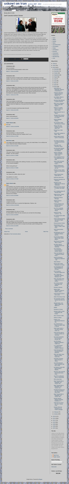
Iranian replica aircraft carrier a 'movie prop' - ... (59, 137)
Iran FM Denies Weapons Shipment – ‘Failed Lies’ (59, 342)
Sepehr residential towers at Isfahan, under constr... (58, 154)
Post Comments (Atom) (15, 234)
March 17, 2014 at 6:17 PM (12, 94)
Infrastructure (56, 54)
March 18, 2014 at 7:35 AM (12, 155)
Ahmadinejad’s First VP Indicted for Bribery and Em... (59, 234)
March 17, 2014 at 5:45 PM (12, 71)
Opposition (28, 60)
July (55, 78)
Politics (54, 48)
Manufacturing (56, 56)
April (55, 84)
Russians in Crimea (58, 309)
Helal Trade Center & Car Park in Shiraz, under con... (58, 329)
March (55, 86)
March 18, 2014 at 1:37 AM (12, 136)
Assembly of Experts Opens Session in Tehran (58, 360)
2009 (54, 424)
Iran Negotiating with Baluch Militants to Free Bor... (58, 268)
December (56, 69)
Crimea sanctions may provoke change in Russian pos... (59, 205)
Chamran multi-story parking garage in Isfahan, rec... (58, 94)
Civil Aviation (55, 46)
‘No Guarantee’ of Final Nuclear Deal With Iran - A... (59, 300)
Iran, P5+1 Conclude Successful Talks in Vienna (58, 209)
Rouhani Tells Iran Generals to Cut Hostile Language (58, 408)
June (55, 80)
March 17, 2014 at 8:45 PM (12, 118)
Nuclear (54, 41)
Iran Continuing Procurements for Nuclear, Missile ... (58, 250)
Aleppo (55, 307)
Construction (55, 53)
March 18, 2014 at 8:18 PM (12, 225)
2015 (54, 65)
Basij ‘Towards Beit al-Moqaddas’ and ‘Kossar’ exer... (59, 382)
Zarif (31, 60)
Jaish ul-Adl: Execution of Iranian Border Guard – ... (59, 162)
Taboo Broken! (57, 261)
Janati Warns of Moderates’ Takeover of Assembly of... (59, 89)
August (56, 77)
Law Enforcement (56, 44)
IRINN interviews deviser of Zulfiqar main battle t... (59, 188)
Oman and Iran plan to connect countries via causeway (59, 334)
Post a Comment (9, 228)
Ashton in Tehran (57, 317)
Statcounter (54, 466)
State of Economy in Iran (59, 296)
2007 (54, 428)
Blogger (40, 479)
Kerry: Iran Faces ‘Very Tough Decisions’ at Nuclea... (59, 280)
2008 (54, 426)
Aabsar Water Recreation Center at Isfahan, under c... (59, 290)
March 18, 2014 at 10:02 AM (12, 205)
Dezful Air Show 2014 (59, 177)
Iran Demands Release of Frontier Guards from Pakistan (59, 149)
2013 (54, 416)
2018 (54, 63)
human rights (10, 60)
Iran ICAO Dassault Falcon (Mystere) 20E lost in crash (59, 364)
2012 (54, 418)
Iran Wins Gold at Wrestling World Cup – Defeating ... (59, 245)
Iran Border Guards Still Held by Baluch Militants (59, 368)
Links (54, 58)
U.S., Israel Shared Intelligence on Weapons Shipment (58, 347)
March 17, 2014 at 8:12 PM (12, 110)
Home (26, 231)
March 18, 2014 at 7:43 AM (12, 167)
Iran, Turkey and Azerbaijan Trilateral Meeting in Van (59, 275)
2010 (54, 422)
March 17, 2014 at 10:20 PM (12, 126)
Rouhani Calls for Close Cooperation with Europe (59, 312)
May (55, 82)
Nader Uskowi (9, 122)
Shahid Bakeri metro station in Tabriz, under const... (59, 226)
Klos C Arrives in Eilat (59, 315)
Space (54, 43)
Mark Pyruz (9, 140)
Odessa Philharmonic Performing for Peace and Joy (59, 167)
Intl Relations (55, 49)
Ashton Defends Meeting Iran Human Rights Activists (59, 220)
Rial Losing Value (58, 379)
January (56, 413)
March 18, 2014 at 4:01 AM (12, 145)
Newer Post (6, 231)
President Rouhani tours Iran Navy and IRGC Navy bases (59, 391)
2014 (54, 67)
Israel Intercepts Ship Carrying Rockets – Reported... (58, 351)
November (56, 71)
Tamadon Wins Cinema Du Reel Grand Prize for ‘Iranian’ (59, 116)
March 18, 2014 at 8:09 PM (12, 214)
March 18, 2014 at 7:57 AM (12, 178)
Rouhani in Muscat (58, 287)
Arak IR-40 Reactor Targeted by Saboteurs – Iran (59, 258)
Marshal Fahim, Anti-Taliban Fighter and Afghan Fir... (58, 304)
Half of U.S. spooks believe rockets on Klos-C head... (58, 109)
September (56, 75)
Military (54, 39)
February (56, 412)
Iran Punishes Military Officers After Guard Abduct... (59, 238)
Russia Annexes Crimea (59, 223)
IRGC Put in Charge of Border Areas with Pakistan (59, 104)
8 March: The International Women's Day (59, 321)
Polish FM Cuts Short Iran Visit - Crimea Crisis (58, 404)
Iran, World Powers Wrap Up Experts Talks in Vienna (59, 325)
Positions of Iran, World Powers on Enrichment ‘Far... (59, 171)
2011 (54, 420)
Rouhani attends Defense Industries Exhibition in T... (58, 399)
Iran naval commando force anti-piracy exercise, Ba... (59, 338)
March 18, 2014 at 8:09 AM (12, 195)
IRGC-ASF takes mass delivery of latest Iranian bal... (59, 355)
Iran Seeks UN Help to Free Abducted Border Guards (59, 142)
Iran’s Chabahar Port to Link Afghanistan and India (59, 158)
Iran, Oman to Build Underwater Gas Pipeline (58, 284)
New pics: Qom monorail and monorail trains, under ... (59, 373)
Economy (55, 51)
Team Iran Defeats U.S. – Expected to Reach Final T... (59, 254)
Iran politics (15, 60)
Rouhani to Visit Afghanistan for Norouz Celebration (59, 184)
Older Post (45, 231)
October (56, 73)
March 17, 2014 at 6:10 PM (12, 81)
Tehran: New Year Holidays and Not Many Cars (58, 127)
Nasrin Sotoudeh (21, 60)
